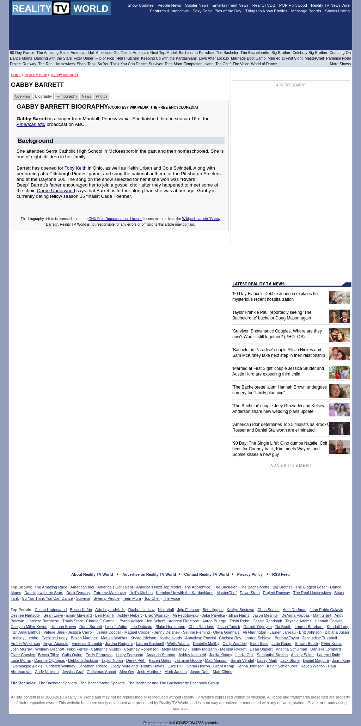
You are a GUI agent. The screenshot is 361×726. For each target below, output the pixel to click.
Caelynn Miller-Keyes (29, 626)
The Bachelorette (255, 587)
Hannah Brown (63, 626)
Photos (102, 96)
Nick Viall (166, 610)
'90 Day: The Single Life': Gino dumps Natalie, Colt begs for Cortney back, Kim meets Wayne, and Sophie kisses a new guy (279, 449)
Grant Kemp (223, 666)
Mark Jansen (176, 672)
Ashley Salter (302, 655)
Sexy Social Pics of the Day (216, 11)
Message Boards (306, 11)
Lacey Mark (267, 660)
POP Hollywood (293, 5)
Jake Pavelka (213, 615)
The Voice (171, 598)
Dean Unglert (261, 649)
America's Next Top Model (158, 587)
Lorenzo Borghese (43, 621)
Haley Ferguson (129, 655)
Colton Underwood (51, 610)
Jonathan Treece (93, 666)
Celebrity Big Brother (310, 52)
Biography (43, 96)
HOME (16, 75)
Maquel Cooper (137, 632)
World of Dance (264, 64)
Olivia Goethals (226, 632)
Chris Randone (201, 626)
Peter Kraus (331, 643)
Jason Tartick (229, 626)
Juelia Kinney (220, 655)
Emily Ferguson (99, 655)
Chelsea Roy (230, 638)
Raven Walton (313, 666)
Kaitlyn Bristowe (240, 610)
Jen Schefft (155, 621)
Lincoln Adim (116, 626)
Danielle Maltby (206, 643)
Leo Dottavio (141, 626)
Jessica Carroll (80, 632)
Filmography (66, 96)
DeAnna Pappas (295, 615)
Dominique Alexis (27, 666)
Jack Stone (290, 660)
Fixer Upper (83, 58)
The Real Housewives (312, 593)
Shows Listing (337, 11)
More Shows (340, 64)
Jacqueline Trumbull (319, 638)
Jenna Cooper (109, 632)
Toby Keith (75, 168)
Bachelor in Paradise (196, 52)
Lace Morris (21, 660)
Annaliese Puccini (200, 638)
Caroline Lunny (54, 638)
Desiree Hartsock (25, 615)
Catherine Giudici (106, 649)
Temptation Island (199, 64)
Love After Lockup (214, 58)
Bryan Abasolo (55, 643)
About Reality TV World (92, 574)
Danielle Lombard (325, 649)
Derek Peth (136, 660)
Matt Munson (216, 660)
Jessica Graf (73, 672)
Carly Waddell (234, 643)
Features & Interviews (169, 11)
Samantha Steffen (272, 655)
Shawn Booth (306, 643)
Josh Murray (21, 649)
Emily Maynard (79, 615)
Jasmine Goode (188, 660)
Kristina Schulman (291, 649)
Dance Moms (21, 58)
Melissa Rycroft (233, 649)
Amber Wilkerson (25, 643)
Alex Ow (127, 672)
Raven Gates (160, 660)
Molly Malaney (174, 649)
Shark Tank (86, 64)
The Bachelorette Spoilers (102, 683)
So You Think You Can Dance (47, 598)
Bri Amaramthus (26, 632)
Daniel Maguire (316, 660)
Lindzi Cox (244, 655)
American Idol (31, 124)
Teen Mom (132, 598)
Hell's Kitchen (141, 593)
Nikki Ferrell (77, 649)
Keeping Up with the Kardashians (184, 593)
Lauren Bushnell (150, 643)
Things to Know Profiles (266, 11)
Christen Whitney (60, 666)
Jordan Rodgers (119, 643)
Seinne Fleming (196, 632)
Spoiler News (197, 5)
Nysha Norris (171, 638)
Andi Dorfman (294, 610)
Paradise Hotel (338, 58)
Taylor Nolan (112, 660)
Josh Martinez (149, 672)
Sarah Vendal (242, 660)
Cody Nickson (47, 672)
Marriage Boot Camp (248, 58)
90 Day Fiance (22, 52)
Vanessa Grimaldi (87, 643)
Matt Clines (222, 672)
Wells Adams (178, 643)
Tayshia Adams (299, 621)
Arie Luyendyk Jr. (110, 610)
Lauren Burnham (309, 626)
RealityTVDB (36, 75)
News (86, 96)
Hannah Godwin (329, 621)
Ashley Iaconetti (192, 655)
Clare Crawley (23, 655)
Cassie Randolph (267, 621)
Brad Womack (157, 615)
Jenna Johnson (250, 666)
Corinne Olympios (49, 660)
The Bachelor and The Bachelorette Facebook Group (173, 683)
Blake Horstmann (170, 626)
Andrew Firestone (184, 621)
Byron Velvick (131, 621)
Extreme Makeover (109, 593)
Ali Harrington (254, 632)
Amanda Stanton (160, 655)
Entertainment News (231, 5)
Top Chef (152, 598)
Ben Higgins (212, 610)
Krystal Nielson (143, 638)
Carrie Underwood (56, 190)
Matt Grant (322, 615)
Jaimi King (341, 660)
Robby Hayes (152, 666)
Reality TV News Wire (330, 5)
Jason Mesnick (265, 615)
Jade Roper (281, 643)
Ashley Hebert (129, 615)
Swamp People (106, 598)
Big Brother (282, 587)
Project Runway (276, 593)
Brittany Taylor (287, 638)
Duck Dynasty (78, 593)
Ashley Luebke (25, 638)
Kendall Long (338, 626)
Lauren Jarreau (282, 632)
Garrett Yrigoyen (257, 626)
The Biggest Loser (311, 587)
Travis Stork (72, 621)
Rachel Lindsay (141, 610)
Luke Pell (175, 666)
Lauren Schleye (257, 638)
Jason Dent (200, 672)
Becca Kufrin (81, 610)
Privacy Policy (250, 574)
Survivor (83, 598)
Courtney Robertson (141, 649)
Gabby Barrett (64, 75)
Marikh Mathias (114, 638)
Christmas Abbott (101, 672)
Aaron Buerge (214, 621)
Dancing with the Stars (43, 593)
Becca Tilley (48, 655)
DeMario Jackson (83, 660)
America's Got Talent (115, 587)
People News (169, 5)
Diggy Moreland (124, 666)
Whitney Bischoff (49, 649)
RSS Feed (281, 574)
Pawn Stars (249, 593)
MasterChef (226, 593)
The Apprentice (197, 587)
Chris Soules (268, 610)
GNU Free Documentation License (115, 219)
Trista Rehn (239, 621)
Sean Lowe (53, 615)
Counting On (340, 52)
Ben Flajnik (104, 615)
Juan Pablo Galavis (326, 610)
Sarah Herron (198, 666)
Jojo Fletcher (188, 610)
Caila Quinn (72, 655)
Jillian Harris (238, 615)
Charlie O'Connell (101, 621)
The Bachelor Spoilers (57, 683)
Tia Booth (283, 626)
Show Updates (141, 5)
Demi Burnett (90, 626)
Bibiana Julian (337, 632)
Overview (22, 96)
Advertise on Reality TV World (149, 574)
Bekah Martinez (84, 638)
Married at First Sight (285, 58)
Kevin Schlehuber (282, 666)
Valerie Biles (54, 632)
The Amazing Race (51, 587)
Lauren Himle (328, 655)
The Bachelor (225, 587)
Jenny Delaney (167, 632)
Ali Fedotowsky (186, 615)
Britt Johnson (310, 632)
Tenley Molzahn (203, 649)
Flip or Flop (105, 58)
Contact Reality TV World (206, 574)
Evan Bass (259, 643)
